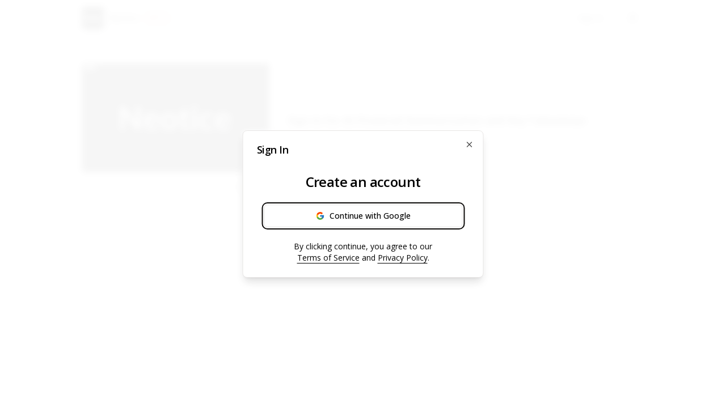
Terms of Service (328, 257)
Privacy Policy (403, 257)
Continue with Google (363, 215)
